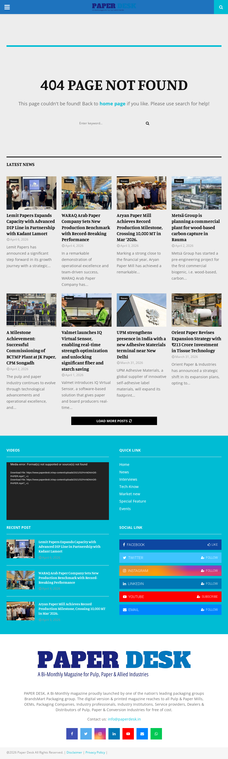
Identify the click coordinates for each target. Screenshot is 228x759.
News (13, 181)
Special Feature (132, 501)
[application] (57, 491)
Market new (129, 493)
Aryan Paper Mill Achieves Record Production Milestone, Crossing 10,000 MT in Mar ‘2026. (140, 227)
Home (124, 464)
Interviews (128, 479)
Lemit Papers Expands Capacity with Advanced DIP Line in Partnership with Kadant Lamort (30, 224)
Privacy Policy (95, 752)
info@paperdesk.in (124, 719)
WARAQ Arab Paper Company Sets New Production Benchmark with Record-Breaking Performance (86, 227)
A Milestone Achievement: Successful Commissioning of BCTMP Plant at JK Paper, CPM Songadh (31, 347)
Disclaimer (74, 752)
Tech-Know (129, 486)
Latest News (20, 164)
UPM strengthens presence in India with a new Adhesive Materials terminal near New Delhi (141, 344)
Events (125, 508)
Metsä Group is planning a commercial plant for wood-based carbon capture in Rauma (196, 227)
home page (113, 103)
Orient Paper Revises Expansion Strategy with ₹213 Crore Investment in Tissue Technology (196, 341)
